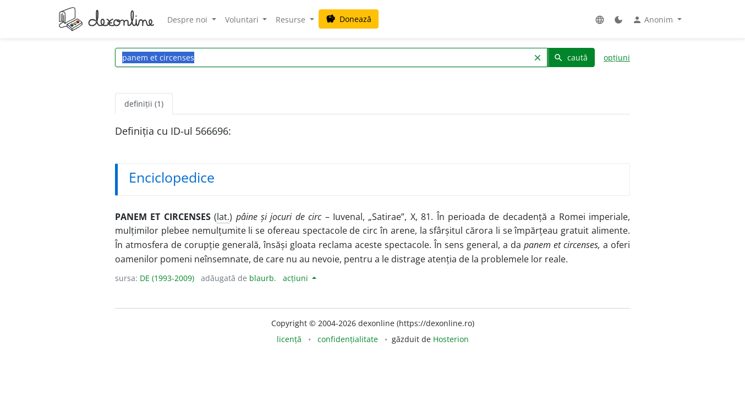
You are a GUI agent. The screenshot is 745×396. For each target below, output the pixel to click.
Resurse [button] (292, 19)
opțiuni (617, 57)
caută (571, 57)
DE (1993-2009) (167, 278)
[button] (599, 19)
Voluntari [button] (243, 19)
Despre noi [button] (188, 19)
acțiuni (296, 278)
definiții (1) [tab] (143, 103)
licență (289, 339)
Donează (348, 19)
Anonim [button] (653, 19)
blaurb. (262, 278)
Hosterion (451, 339)
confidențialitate (347, 339)
